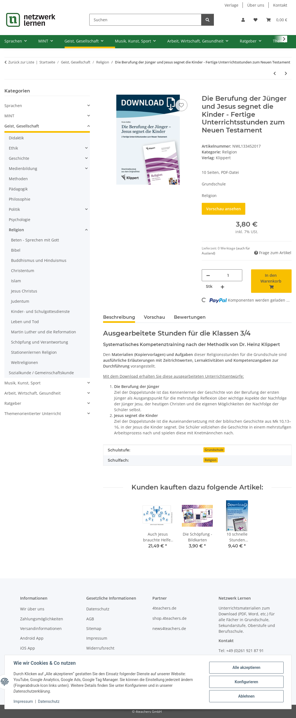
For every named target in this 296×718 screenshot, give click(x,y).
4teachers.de (164, 608)
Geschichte (19, 158)
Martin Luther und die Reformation (43, 331)
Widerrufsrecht (100, 648)
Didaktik (16, 137)
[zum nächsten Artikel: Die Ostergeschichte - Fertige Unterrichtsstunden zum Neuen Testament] (286, 73)
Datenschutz (49, 701)
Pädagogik (18, 189)
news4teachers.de (169, 628)
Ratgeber (12, 403)
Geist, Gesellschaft (21, 126)
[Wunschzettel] (255, 19)
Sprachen (13, 105)
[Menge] (228, 275)
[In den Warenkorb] (107, 92)
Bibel (15, 250)
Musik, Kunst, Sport (22, 382)
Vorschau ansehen (223, 208)
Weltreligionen (24, 362)
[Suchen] (145, 20)
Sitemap (93, 628)
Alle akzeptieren (246, 667)
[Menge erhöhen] (222, 286)
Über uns (255, 5)
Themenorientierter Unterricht (32, 413)
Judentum (20, 301)
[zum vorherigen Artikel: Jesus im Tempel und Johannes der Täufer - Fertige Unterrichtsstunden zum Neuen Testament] (274, 73)
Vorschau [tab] (154, 317)
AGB (90, 618)
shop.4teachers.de (169, 618)
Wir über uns (32, 608)
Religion (229, 152)
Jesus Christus (24, 291)
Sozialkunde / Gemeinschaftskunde (41, 372)
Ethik (13, 148)
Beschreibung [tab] (119, 317)
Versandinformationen (41, 628)
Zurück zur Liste (21, 62)
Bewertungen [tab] (190, 317)
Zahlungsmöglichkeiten (41, 618)
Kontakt (280, 5)
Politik (14, 209)
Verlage (231, 5)
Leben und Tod (25, 321)
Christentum (22, 270)
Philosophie (19, 199)
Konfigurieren (246, 682)
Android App (32, 638)
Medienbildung (23, 168)
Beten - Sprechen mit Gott (35, 240)
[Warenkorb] (277, 19)
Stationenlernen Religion (34, 352)
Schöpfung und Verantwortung (39, 342)
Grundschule (214, 450)
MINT (9, 115)
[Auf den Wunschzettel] (181, 105)
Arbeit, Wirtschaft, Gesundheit (32, 393)
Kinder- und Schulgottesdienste (40, 311)
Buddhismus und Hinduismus (38, 260)
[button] (243, 19)
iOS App (27, 648)
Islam (16, 280)
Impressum (23, 701)
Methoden (18, 178)
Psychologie (19, 219)
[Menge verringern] (208, 275)
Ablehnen (246, 696)
